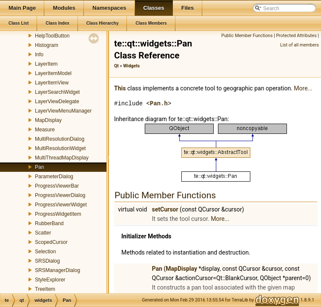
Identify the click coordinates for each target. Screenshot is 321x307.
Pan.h (159, 103)
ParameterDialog (54, 177)
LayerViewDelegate (57, 101)
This (120, 88)
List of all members (299, 45)
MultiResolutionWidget (60, 148)
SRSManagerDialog (57, 270)
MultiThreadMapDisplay (62, 158)
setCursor (165, 209)
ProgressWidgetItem (58, 214)
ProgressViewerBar (57, 186)
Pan (39, 167)
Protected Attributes (296, 35)
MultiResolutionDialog (59, 139)
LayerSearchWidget (57, 92)
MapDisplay (48, 120)
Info (39, 55)
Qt (116, 66)
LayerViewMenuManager (63, 111)
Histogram (46, 45)
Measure (45, 130)
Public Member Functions (247, 35)
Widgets (131, 66)
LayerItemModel (53, 73)
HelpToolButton (52, 36)
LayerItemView (52, 83)
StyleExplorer (50, 280)
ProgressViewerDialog (60, 195)
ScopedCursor (51, 242)
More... (303, 88)
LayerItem (46, 64)
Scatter (43, 233)
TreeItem (45, 289)
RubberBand (49, 223)
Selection (45, 252)
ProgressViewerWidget (61, 205)
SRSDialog (47, 261)
